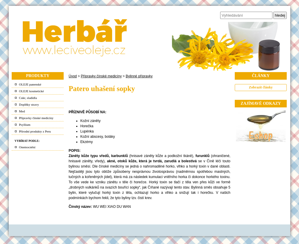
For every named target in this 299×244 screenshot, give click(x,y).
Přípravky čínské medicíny (36, 118)
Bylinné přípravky (139, 76)
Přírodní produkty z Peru (35, 131)
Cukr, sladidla (28, 98)
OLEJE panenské (30, 84)
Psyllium (24, 124)
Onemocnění (27, 147)
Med (22, 111)
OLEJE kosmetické (31, 91)
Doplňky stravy (29, 104)
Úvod (73, 76)
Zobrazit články (261, 87)
